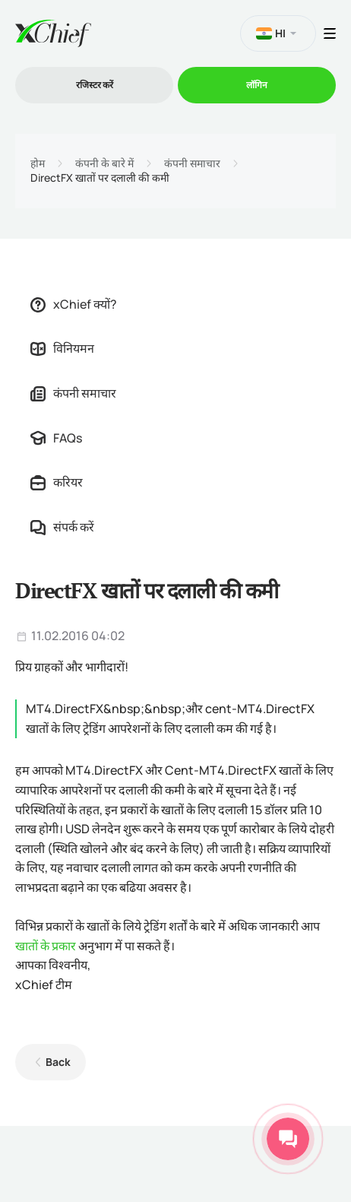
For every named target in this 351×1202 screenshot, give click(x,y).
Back (58, 1062)
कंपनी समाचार (192, 163)
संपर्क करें (62, 527)
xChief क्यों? (73, 304)
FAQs (56, 438)
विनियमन (62, 348)
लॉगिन (256, 84)
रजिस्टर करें (94, 84)
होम (37, 163)
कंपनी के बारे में (104, 163)
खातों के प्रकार (45, 945)
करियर (56, 482)
